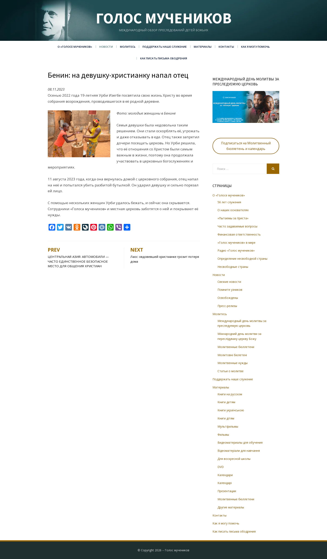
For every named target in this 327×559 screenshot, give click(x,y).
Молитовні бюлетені (232, 355)
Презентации (227, 491)
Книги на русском (230, 394)
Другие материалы (231, 507)
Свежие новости (229, 282)
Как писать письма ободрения (163, 58)
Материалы (202, 47)
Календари (225, 475)
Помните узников (230, 290)
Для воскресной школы (234, 459)
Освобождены (228, 298)
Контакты (226, 47)
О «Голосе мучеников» (75, 47)
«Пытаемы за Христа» (233, 218)
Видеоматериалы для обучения (240, 442)
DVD (221, 467)
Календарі (225, 483)
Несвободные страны (233, 267)
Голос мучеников (163, 18)
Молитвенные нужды (233, 363)
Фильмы (223, 435)
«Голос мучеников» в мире (236, 243)
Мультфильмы (228, 426)
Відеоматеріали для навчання (239, 451)
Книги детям (226, 402)
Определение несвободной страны (242, 259)
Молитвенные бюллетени (236, 347)
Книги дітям (226, 418)
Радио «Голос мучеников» (236, 250)
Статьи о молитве (231, 371)
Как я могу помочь (255, 47)
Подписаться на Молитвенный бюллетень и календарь (246, 146)
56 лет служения (229, 202)
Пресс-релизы (227, 306)
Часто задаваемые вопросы (237, 226)
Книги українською (231, 410)
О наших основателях (233, 210)
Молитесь (127, 47)
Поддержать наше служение (164, 47)
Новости (106, 47)
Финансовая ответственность (239, 234)
